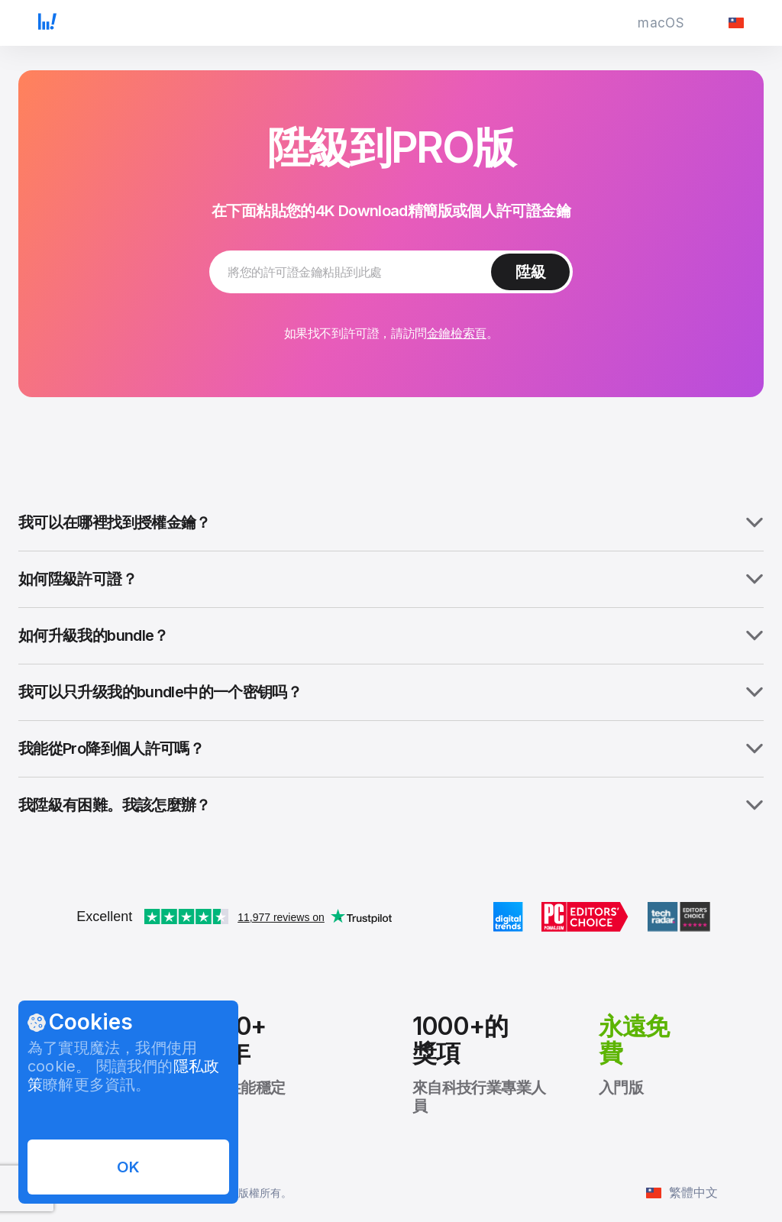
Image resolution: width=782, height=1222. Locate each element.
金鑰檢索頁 (456, 333)
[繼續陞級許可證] (530, 272)
